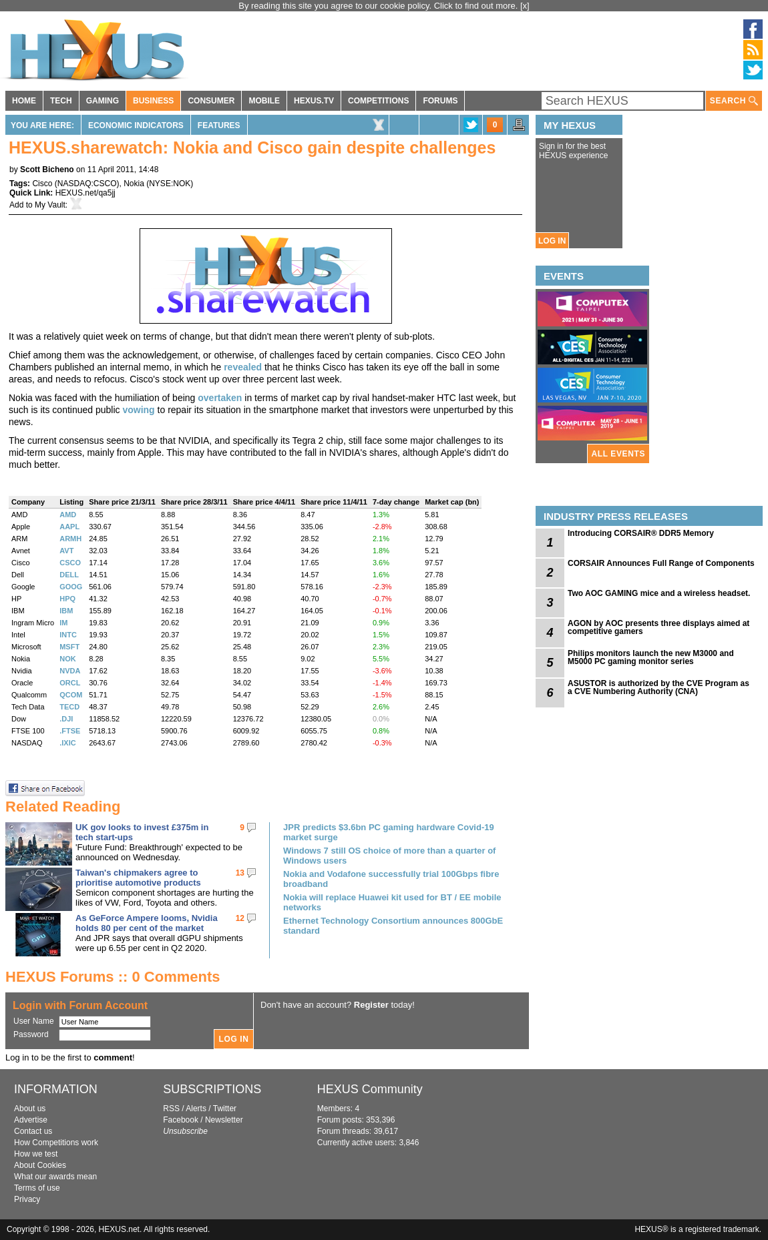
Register (371, 1005)
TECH (61, 100)
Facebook (180, 1120)
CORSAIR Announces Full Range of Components (661, 563)
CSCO (70, 563)
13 (240, 873)
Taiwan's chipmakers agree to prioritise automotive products (138, 878)
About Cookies (40, 1165)
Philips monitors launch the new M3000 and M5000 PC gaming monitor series (651, 657)
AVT (66, 551)
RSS (171, 1108)
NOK (67, 659)
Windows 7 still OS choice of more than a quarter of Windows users (389, 856)
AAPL (69, 527)
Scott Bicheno (47, 169)
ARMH (70, 539)
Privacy (27, 1199)
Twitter (224, 1108)
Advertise (30, 1120)
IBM (66, 611)
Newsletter (224, 1120)
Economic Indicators (136, 125)
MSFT (69, 647)
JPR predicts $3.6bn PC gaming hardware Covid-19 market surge (388, 832)
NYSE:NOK (169, 183)
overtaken (220, 397)
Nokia (134, 183)
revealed (243, 367)
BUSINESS (153, 100)
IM (63, 623)
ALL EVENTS (618, 453)
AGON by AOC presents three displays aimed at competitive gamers (658, 627)
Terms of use (37, 1188)
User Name (33, 1021)
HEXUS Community (370, 1089)
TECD (69, 707)
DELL (69, 575)
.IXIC (67, 743)
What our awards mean (55, 1176)
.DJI (66, 719)
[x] (525, 6)
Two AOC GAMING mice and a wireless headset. (659, 593)
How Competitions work (56, 1142)
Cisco (42, 183)
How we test (35, 1154)
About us (29, 1108)
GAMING (102, 100)
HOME (24, 100)
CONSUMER (211, 100)
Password (31, 1034)
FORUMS (440, 100)
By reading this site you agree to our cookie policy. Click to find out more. (379, 6)
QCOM (70, 695)
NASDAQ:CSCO (87, 183)
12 (240, 918)
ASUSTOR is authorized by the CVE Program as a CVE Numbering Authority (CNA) (658, 687)
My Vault (50, 205)
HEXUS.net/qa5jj (85, 193)
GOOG (70, 587)
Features (219, 125)
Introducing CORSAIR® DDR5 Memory (641, 533)
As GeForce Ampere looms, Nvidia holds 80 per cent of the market (146, 923)
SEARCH (734, 101)
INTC (68, 635)
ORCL (69, 683)
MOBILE (264, 100)
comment (112, 1057)
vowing (138, 409)
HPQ (67, 599)
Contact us (33, 1131)
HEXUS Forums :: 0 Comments (112, 976)
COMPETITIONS (378, 100)
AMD (67, 515)
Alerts (196, 1108)
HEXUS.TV (314, 100)
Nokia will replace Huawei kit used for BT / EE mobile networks (392, 902)
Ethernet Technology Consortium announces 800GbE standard (393, 926)
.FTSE (69, 731)
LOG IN (552, 241)
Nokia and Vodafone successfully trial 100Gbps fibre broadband (391, 879)
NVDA (69, 671)
